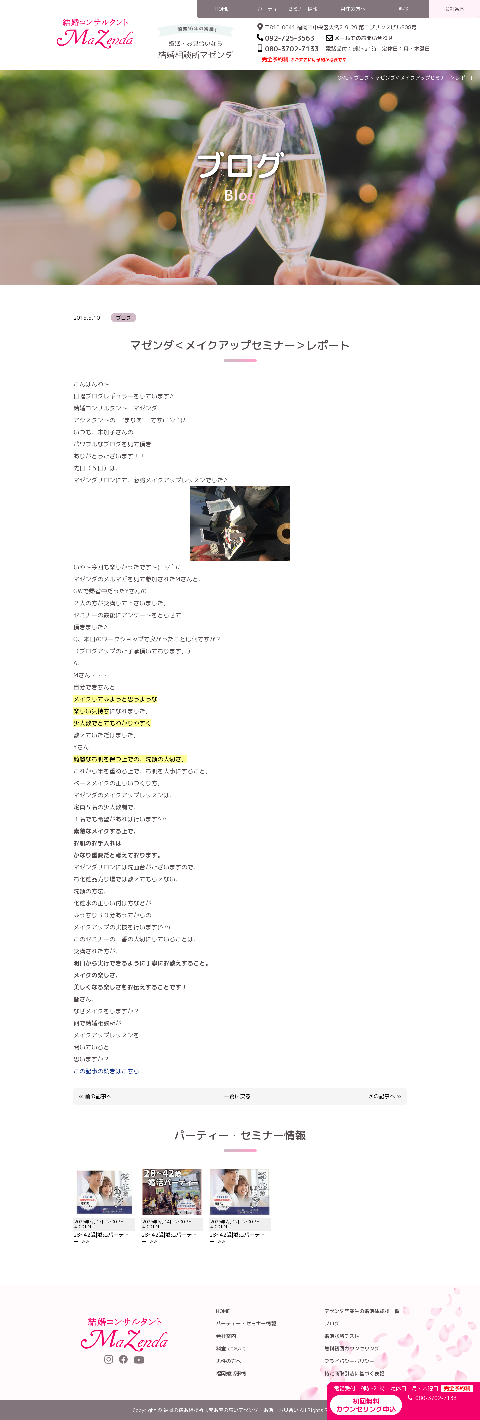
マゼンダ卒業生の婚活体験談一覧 (361, 1311)
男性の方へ (228, 1361)
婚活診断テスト (341, 1336)
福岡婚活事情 (231, 1373)
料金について (231, 1348)
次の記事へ (381, 1096)
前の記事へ (98, 1096)
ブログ (361, 77)
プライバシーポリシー (349, 1361)
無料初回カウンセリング (351, 1348)
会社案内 (226, 1336)
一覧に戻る (237, 1096)
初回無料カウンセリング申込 (366, 1405)
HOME (341, 77)
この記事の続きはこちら (106, 1071)
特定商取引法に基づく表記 (354, 1373)
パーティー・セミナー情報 (246, 1323)
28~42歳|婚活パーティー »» (104, 1228)
